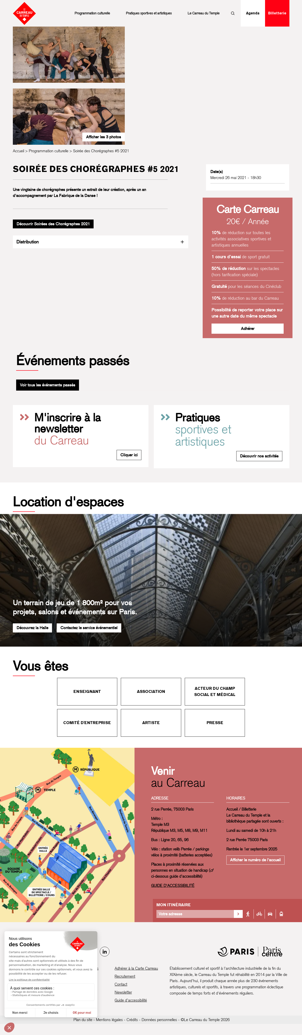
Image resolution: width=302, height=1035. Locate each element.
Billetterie (277, 13)
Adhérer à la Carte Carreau (136, 968)
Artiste (151, 722)
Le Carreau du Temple (203, 13)
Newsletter (123, 992)
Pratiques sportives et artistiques (149, 13)
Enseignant (87, 691)
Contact (121, 984)
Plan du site (82, 1019)
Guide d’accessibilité (131, 1000)
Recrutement (125, 976)
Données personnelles (159, 1019)
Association (151, 691)
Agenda (253, 13)
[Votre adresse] (195, 914)
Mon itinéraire (173, 904)
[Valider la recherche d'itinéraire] (238, 914)
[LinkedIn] (105, 951)
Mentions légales (109, 1019)
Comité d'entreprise (87, 722)
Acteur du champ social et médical (214, 691)
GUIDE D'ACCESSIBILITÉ (172, 885)
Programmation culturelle (92, 13)
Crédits (132, 1019)
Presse (215, 722)
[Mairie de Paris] (250, 951)
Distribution (100, 242)
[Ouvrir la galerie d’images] (69, 55)
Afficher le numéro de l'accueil (255, 860)
